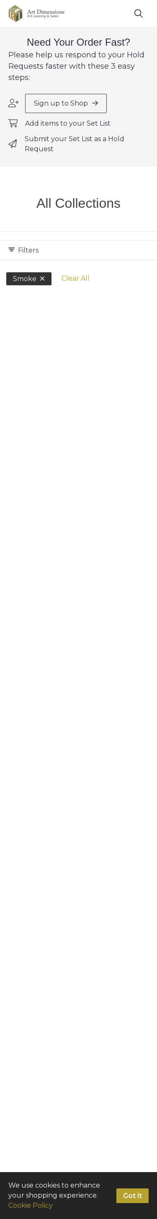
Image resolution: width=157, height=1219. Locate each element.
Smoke (29, 279)
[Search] (138, 13)
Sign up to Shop (66, 103)
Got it (132, 1196)
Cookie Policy (30, 1205)
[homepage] (38, 13)
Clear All (76, 278)
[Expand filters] (78, 250)
